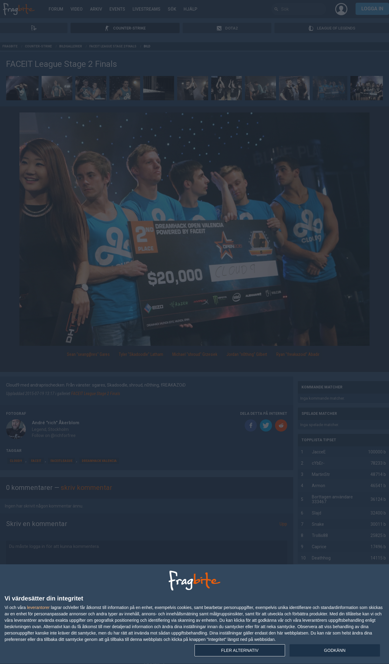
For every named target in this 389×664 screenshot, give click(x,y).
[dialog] (194, 614)
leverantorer (38, 607)
